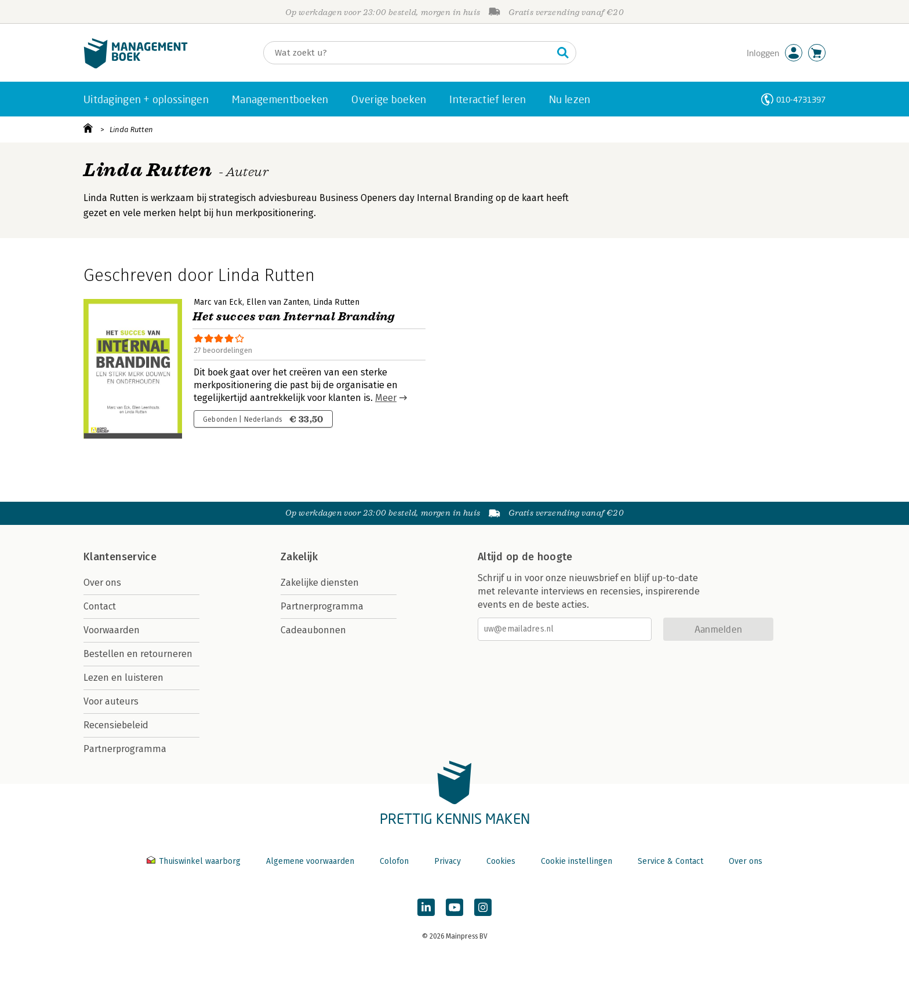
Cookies (500, 861)
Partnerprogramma (124, 748)
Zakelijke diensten (320, 582)
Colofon (394, 861)
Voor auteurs (111, 701)
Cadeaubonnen (313, 630)
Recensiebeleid (115, 725)
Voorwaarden (111, 630)
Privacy (447, 861)
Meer (386, 397)
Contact (99, 606)
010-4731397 (801, 99)
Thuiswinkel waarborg (195, 861)
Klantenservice (120, 556)
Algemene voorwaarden (310, 861)
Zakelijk (299, 556)
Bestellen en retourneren (137, 653)
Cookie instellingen (576, 861)
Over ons (102, 582)
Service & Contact (670, 861)
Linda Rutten (131, 129)
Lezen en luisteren (123, 677)
